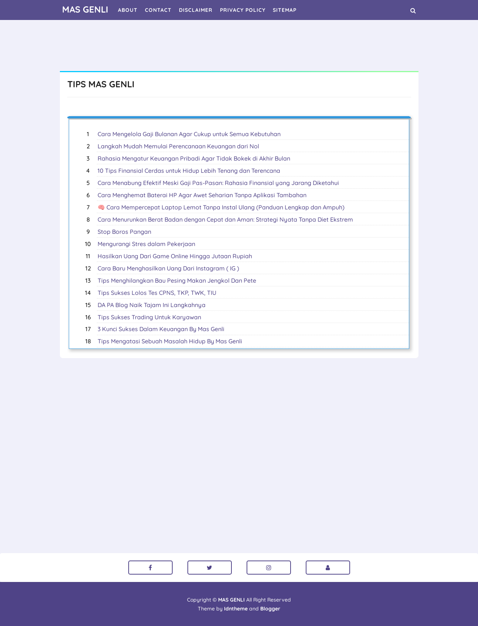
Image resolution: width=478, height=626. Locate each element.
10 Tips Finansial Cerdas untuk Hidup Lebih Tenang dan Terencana (189, 170)
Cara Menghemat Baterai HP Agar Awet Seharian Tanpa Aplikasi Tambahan (202, 195)
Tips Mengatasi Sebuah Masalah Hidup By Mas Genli (170, 341)
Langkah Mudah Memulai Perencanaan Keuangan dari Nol (178, 146)
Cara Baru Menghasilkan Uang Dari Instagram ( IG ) (168, 268)
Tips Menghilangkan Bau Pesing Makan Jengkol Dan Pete (177, 280)
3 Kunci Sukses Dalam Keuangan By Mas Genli (161, 329)
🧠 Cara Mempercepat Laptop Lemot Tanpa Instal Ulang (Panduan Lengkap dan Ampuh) (221, 207)
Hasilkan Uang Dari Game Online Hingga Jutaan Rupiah (175, 256)
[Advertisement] (239, 46)
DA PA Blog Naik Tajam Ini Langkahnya (152, 305)
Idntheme (236, 608)
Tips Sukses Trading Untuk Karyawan (149, 317)
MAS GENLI (231, 599)
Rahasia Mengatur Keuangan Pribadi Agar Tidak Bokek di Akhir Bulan (194, 158)
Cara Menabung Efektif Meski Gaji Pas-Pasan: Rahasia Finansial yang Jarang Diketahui (218, 182)
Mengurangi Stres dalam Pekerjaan (146, 244)
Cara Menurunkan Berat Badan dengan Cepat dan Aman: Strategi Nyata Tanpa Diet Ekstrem (225, 219)
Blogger (270, 608)
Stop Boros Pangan (124, 231)
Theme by (223, 608)
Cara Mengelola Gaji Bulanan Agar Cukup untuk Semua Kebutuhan (189, 134)
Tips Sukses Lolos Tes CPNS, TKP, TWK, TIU (157, 292)
